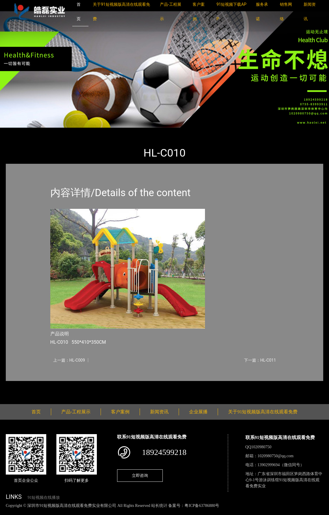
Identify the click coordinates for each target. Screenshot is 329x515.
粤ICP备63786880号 (201, 505)
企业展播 (198, 411)
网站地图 (8, 511)
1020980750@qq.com (276, 456)
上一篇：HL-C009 (69, 360)
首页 (16, 131)
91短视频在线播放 (43, 497)
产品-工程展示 (40, 131)
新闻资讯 (159, 411)
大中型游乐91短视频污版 (85, 131)
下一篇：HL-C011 (260, 360)
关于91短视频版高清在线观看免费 (262, 411)
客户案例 (120, 411)
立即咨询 (140, 475)
